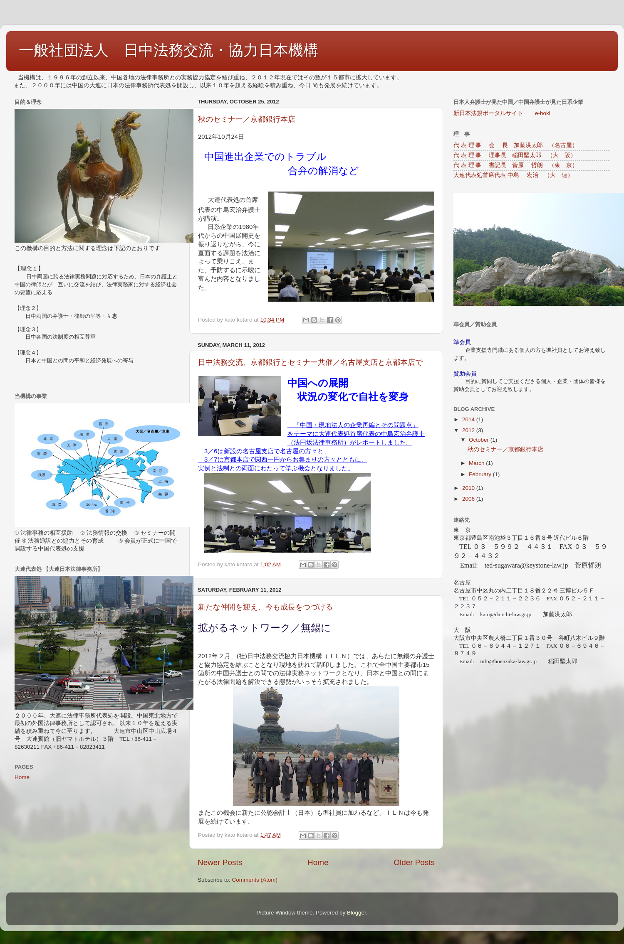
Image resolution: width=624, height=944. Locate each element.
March (477, 463)
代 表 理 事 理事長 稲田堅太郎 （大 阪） (514, 155)
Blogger (356, 913)
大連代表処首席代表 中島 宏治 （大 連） (513, 175)
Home (317, 862)
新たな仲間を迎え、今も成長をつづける (265, 607)
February (481, 474)
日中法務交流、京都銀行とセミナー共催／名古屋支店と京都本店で (310, 362)
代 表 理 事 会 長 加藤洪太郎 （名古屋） (515, 145)
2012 (469, 430)
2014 (469, 419)
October (479, 440)
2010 (469, 488)
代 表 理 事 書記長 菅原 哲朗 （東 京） (515, 165)
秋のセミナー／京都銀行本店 (246, 119)
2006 (469, 499)
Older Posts (414, 862)
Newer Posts (220, 862)
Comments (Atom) (255, 880)
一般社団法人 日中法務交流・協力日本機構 (168, 50)
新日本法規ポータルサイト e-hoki (501, 113)
